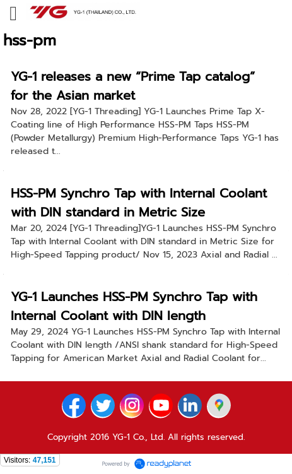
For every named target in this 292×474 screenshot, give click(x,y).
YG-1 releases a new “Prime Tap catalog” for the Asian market (133, 86)
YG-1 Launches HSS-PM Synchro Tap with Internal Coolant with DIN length (134, 306)
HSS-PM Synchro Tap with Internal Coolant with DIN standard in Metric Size (139, 203)
